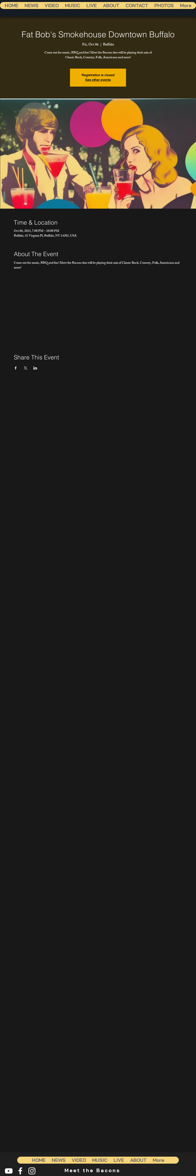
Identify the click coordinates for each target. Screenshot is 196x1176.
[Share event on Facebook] (16, 368)
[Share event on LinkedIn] (35, 368)
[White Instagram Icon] (32, 1171)
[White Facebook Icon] (20, 1171)
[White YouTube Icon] (8, 1171)
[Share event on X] (25, 368)
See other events (98, 80)
